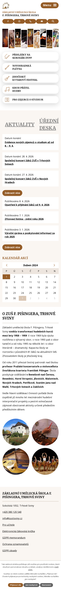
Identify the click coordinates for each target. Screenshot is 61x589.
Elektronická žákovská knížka (18, 531)
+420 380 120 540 (11, 511)
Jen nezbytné (31, 585)
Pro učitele (8, 524)
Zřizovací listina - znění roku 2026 (24, 218)
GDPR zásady (9, 550)
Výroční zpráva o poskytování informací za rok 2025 (30, 235)
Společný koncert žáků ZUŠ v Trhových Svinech (27, 162)
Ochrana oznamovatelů (15, 544)
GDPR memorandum (13, 537)
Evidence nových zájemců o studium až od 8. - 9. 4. (29, 144)
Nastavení (46, 585)
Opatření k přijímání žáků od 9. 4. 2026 (27, 204)
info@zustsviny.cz (12, 518)
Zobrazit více (12, 192)
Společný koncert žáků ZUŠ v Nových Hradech (26, 180)
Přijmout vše (15, 585)
